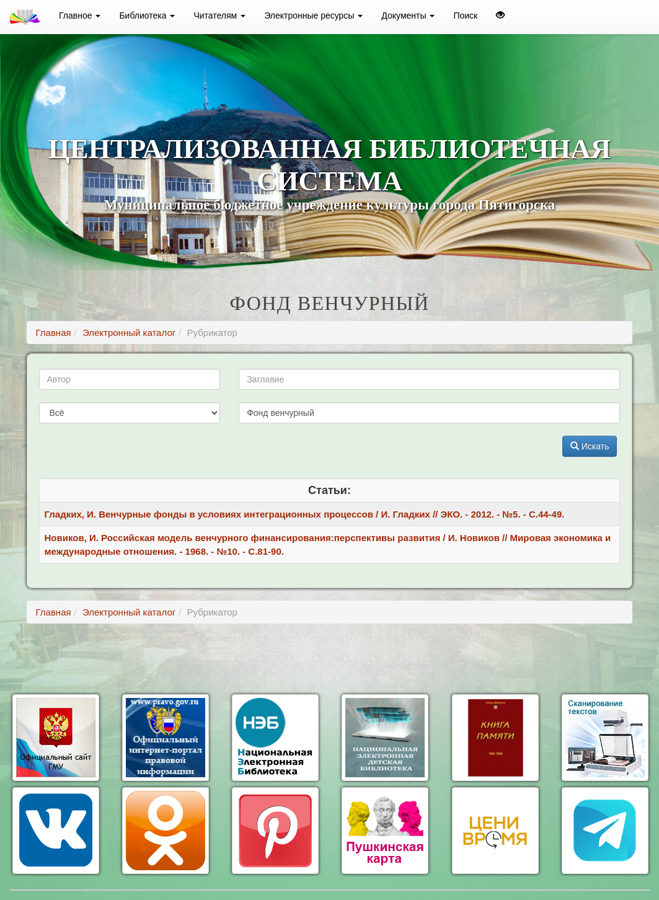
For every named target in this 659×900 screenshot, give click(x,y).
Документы (408, 15)
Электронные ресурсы (313, 15)
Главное (79, 15)
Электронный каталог (128, 332)
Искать (589, 446)
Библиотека (147, 15)
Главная (53, 332)
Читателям (219, 15)
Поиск (465, 15)
